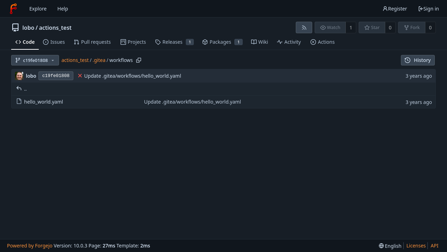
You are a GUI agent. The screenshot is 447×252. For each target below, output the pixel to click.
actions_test (55, 27)
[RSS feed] (304, 27)
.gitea (99, 60)
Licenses (416, 245)
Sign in (428, 8)
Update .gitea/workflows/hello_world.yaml (132, 75)
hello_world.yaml (39, 101)
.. (21, 88)
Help (62, 8)
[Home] (13, 8)
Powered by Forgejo (29, 245)
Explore (37, 8)
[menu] (390, 246)
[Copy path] (139, 60)
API (434, 245)
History (418, 60)
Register (394, 8)
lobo (28, 27)
